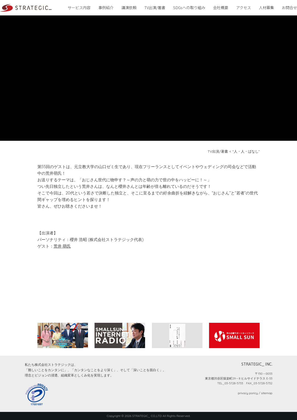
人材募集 (266, 7)
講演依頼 (128, 7)
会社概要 (220, 7)
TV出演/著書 (154, 7)
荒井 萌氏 (62, 246)
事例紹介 (105, 7)
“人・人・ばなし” (246, 151)
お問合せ (289, 7)
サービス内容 (79, 7)
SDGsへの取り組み (189, 7)
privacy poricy (248, 393)
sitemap (266, 393)
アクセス (243, 7)
